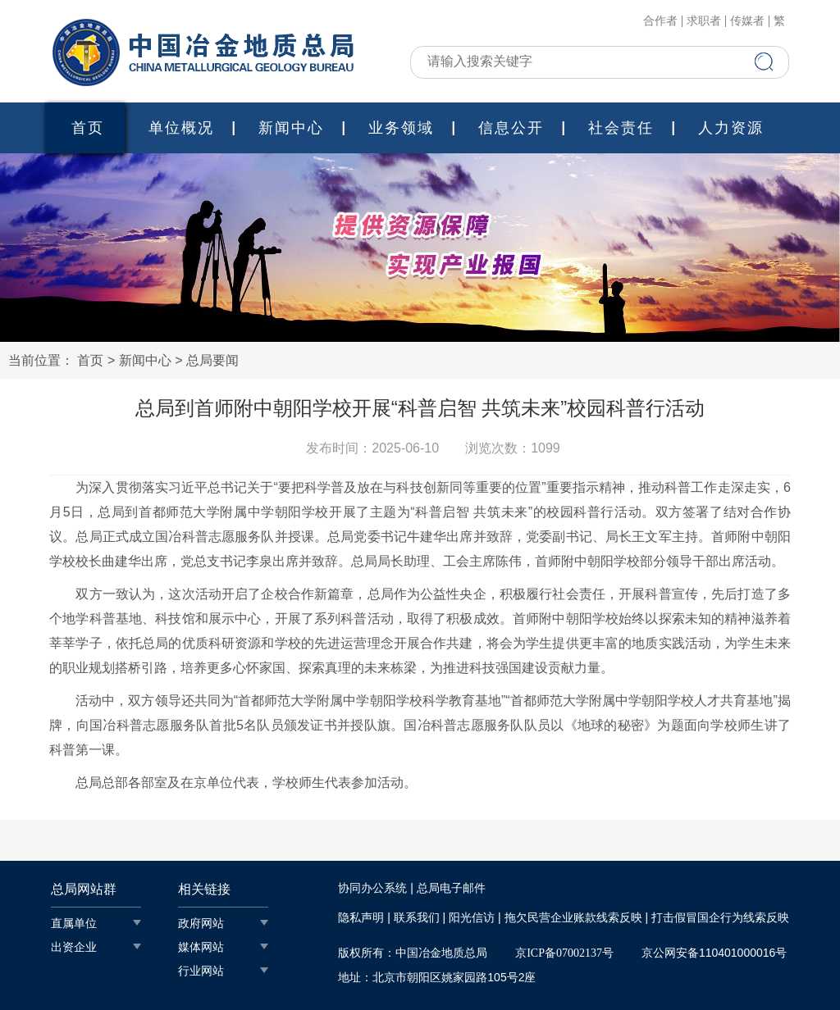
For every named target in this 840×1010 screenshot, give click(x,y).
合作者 (660, 21)
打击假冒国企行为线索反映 (720, 918)
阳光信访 (472, 918)
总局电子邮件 (451, 888)
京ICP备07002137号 (564, 953)
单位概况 (181, 128)
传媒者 (747, 21)
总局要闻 (212, 360)
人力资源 (731, 128)
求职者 (704, 21)
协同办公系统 (372, 888)
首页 (87, 128)
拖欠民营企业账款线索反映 (573, 918)
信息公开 (511, 128)
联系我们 (417, 918)
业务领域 (401, 128)
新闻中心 (291, 128)
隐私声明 (361, 918)
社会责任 (621, 128)
